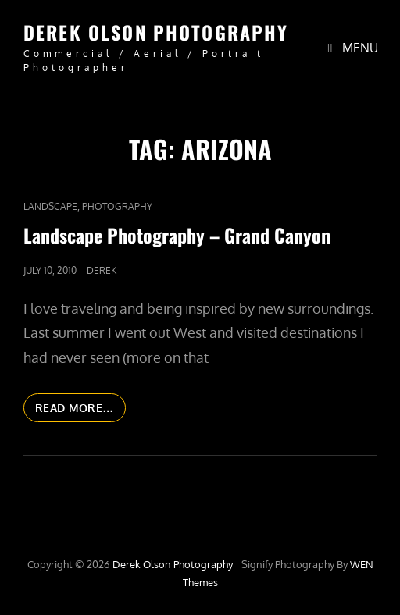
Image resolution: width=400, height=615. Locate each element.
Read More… (80, 410)
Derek (101, 270)
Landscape (50, 206)
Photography (117, 206)
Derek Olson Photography (155, 32)
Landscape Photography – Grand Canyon (176, 235)
